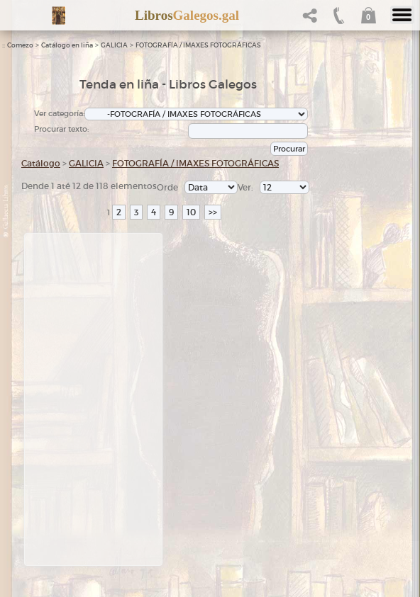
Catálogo (40, 163)
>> (213, 212)
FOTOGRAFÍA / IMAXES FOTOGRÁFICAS (198, 45)
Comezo (20, 45)
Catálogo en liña (67, 45)
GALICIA (114, 45)
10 (191, 212)
